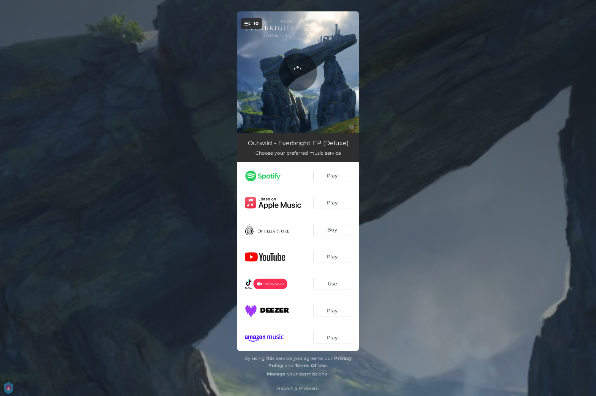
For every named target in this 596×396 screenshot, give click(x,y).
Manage (276, 374)
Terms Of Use (311, 365)
